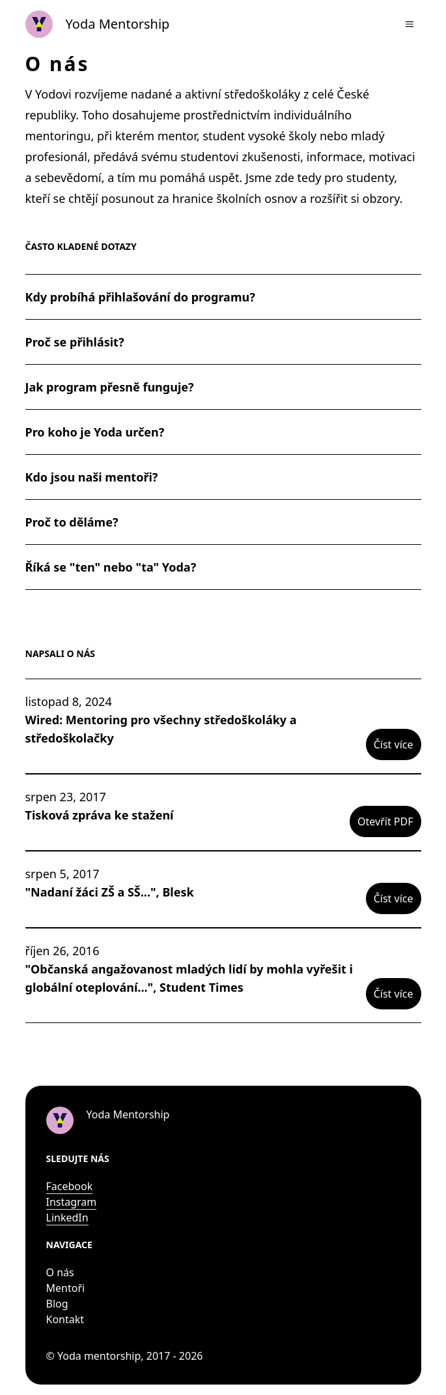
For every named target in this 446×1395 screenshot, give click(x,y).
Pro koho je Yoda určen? (95, 432)
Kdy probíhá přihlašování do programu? (140, 297)
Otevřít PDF (385, 821)
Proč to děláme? (71, 522)
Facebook (69, 1186)
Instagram (71, 1202)
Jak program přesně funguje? (109, 387)
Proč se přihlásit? (74, 342)
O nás (60, 1272)
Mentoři (65, 1288)
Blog (57, 1303)
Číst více (393, 744)
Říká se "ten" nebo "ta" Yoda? (111, 567)
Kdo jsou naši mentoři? (91, 477)
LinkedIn (67, 1217)
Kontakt (65, 1319)
